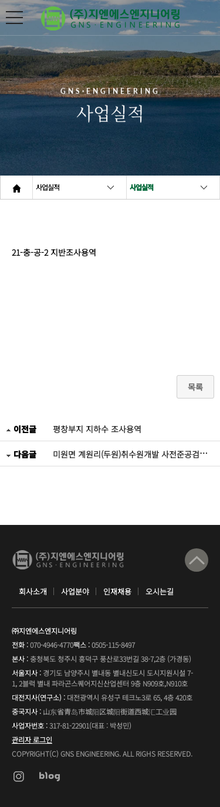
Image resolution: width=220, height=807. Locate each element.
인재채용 (117, 591)
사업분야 (75, 591)
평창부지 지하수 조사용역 (97, 429)
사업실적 (47, 187)
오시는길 (159, 591)
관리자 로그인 (32, 739)
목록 (195, 387)
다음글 (21, 454)
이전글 (21, 429)
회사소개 (33, 591)
